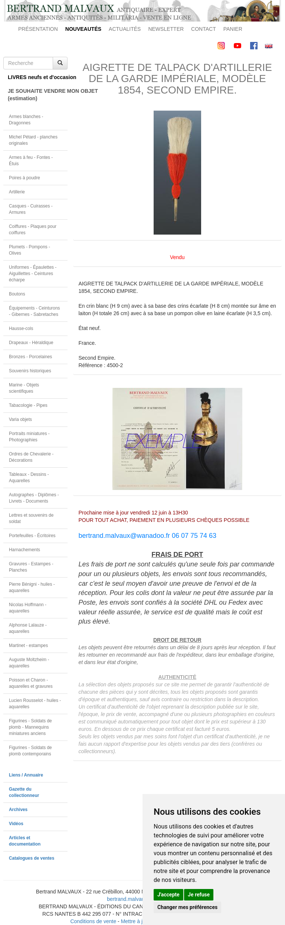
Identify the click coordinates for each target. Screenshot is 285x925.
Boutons (17, 294)
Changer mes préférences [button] (187, 907)
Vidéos (16, 823)
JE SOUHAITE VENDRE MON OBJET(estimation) (38, 94)
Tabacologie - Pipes (28, 405)
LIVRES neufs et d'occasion (38, 77)
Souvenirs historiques (30, 370)
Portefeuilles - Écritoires (32, 535)
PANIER (232, 29)
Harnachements (24, 549)
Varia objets (20, 419)
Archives (18, 809)
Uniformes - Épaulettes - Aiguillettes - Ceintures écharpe (32, 273)
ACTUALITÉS (125, 29)
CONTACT (203, 29)
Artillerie (17, 192)
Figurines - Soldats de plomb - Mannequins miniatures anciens (30, 727)
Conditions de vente (93, 921)
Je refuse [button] (199, 895)
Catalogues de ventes (31, 858)
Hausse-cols (21, 328)
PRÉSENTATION (38, 29)
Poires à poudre (24, 177)
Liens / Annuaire (26, 775)
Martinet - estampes (28, 645)
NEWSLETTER (166, 29)
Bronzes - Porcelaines (30, 356)
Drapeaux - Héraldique (31, 342)
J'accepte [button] (168, 895)
